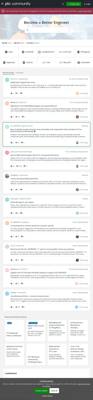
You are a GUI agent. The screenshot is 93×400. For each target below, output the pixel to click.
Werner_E (13, 102)
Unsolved (19, 73)
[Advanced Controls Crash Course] (14, 354)
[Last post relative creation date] (84, 93)
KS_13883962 (15, 222)
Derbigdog (14, 175)
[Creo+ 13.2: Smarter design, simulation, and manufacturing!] (78, 354)
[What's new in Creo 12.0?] (36, 331)
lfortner (13, 292)
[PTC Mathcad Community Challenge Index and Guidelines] (36, 354)
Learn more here (84, 11)
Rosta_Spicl (14, 198)
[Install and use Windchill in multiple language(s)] (78, 331)
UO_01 (12, 245)
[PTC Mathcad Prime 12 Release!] (14, 331)
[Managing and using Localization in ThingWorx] (57, 331)
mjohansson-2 (15, 269)
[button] (46, 396)
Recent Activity (8, 73)
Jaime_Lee (13, 151)
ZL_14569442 (15, 126)
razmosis (13, 79)
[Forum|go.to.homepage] (17, 4)
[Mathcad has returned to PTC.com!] (57, 354)
